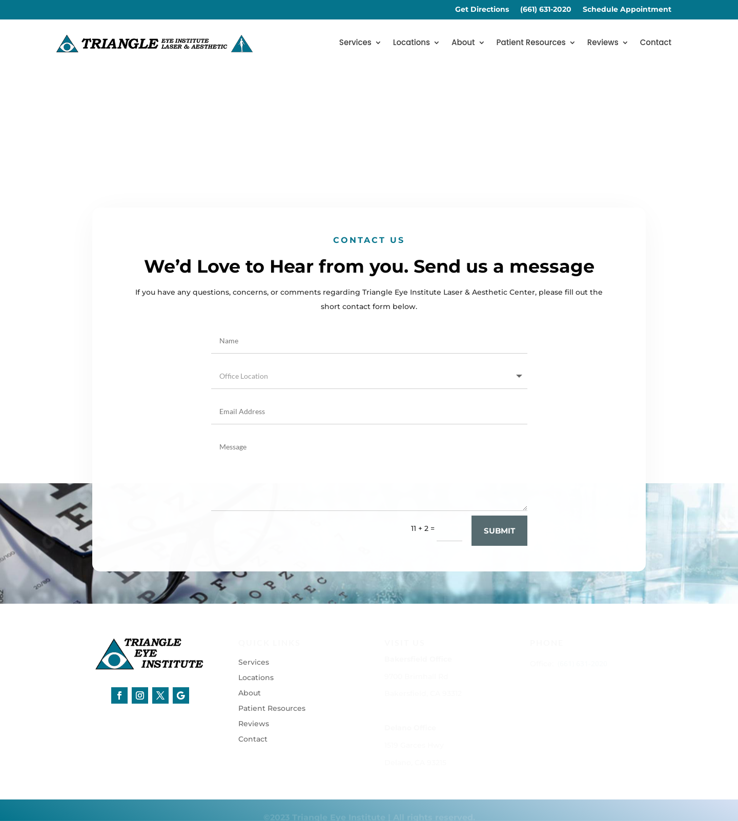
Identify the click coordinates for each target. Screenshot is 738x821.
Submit (499, 546)
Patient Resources (531, 43)
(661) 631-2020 (545, 10)
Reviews (603, 43)
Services (355, 43)
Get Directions (482, 10)
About (463, 43)
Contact (655, 43)
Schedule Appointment (627, 10)
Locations (411, 43)
